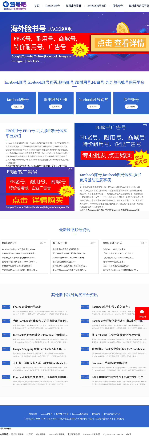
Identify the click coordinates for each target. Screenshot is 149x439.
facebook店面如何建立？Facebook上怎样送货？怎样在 (46, 335)
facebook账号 (53, 5)
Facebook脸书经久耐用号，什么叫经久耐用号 (41, 377)
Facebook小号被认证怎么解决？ (116, 266)
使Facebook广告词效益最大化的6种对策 (116, 335)
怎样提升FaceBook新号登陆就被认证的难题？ (120, 270)
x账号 (128, 434)
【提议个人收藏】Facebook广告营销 (118, 254)
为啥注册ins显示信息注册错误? (66, 249)
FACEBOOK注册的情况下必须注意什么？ (117, 377)
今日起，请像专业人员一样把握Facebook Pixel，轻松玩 (47, 363)
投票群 (30, 434)
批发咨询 (18, 107)
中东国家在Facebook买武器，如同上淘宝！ (19, 270)
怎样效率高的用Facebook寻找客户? (17, 266)
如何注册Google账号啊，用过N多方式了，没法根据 (70, 266)
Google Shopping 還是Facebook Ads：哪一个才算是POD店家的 (51, 349)
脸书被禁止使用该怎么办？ (64, 262)
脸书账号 (118, 5)
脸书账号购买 (17, 434)
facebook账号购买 (96, 5)
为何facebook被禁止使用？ (114, 249)
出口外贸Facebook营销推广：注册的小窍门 (70, 270)
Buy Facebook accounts (113, 434)
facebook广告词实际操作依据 (109, 363)
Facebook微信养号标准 (27, 306)
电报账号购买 (74, 434)
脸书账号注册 (73, 5)
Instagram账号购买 (91, 434)
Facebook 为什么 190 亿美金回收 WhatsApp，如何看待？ (19, 249)
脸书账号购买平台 (139, 5)
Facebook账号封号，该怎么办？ (111, 306)
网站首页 (33, 414)
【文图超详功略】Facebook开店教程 (118, 258)
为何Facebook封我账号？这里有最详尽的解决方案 (43, 321)
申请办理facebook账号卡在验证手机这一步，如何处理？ (19, 254)
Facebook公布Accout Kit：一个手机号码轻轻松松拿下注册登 (70, 258)
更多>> (43, 243)
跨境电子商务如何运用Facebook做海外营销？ (19, 262)
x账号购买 (41, 434)
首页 (36, 5)
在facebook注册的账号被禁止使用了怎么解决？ (70, 254)
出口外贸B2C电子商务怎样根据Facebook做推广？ (19, 258)
